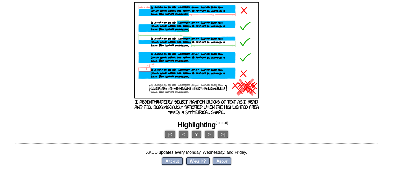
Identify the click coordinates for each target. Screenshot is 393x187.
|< (170, 134)
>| (223, 134)
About (221, 161)
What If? (198, 161)
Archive (172, 161)
